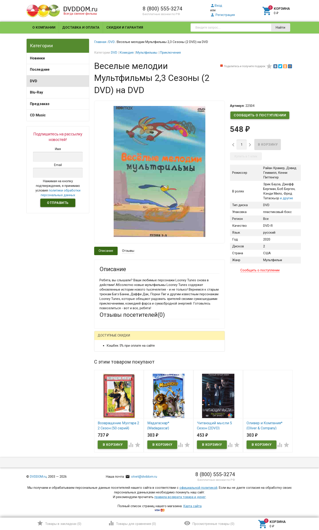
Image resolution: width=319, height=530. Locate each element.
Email (103, 367)
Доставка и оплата (80, 27)
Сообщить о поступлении (260, 115)
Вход (216, 6)
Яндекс (182, 339)
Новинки (37, 58)
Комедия (127, 53)
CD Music (38, 115)
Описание (106, 251)
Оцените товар (110, 396)
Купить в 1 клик (245, 156)
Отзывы (128, 251)
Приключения (170, 53)
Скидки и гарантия (124, 27)
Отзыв (104, 403)
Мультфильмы (146, 53)
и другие (286, 198)
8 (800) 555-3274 (162, 9)
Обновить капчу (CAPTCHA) (155, 456)
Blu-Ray (36, 92)
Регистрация (222, 15)
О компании (43, 27)
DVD (33, 81)
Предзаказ (39, 104)
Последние (40, 69)
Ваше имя (106, 354)
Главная (100, 42)
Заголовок (107, 383)
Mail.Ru (128, 339)
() (59, 523)
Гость (105, 338)
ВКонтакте (154, 339)
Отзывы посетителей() (132, 314)
